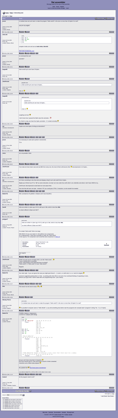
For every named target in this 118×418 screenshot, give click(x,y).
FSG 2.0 (57, 236)
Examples (64, 412)
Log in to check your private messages (56, 8)
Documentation (57, 412)
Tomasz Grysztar (57, 414)
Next (11, 16)
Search (57, 6)
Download (51, 412)
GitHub (66, 414)
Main (11, 13)
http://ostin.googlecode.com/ (26, 51)
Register (62, 6)
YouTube (70, 414)
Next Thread (111, 396)
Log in (67, 8)
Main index (45, 412)
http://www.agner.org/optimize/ (38, 367)
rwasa (62, 416)
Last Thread (104, 396)
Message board (70, 412)
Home (54, 6)
